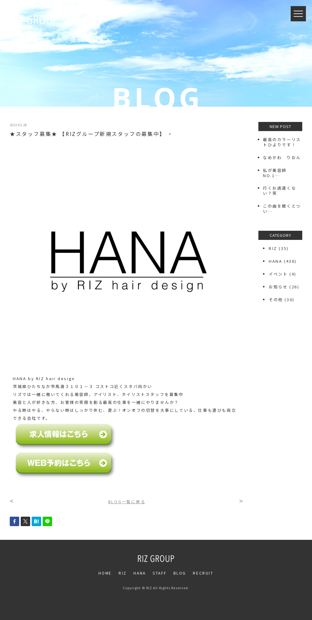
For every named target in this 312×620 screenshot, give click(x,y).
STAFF (159, 572)
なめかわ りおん (282, 157)
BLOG (179, 572)
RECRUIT (203, 572)
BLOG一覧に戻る (126, 501)
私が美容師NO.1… (275, 172)
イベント (278, 274)
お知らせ (278, 287)
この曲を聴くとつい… (282, 208)
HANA (275, 261)
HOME (105, 572)
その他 (276, 299)
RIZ (273, 248)
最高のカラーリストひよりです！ (282, 142)
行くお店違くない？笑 (279, 190)
